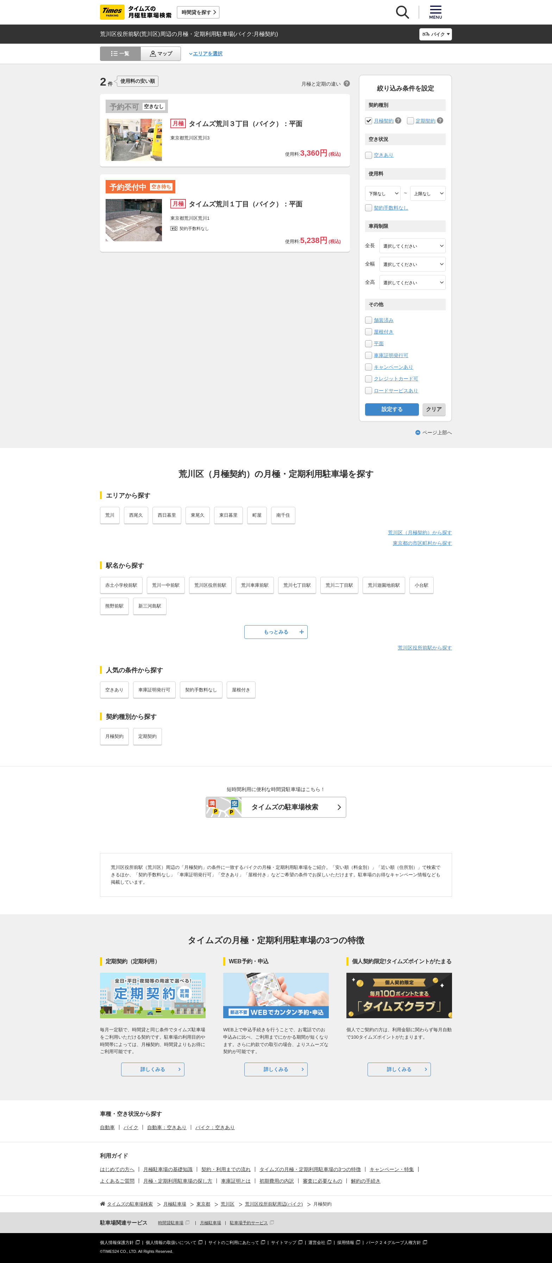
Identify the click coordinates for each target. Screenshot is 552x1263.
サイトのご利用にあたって (233, 1242)
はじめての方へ (117, 1169)
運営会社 (316, 1242)
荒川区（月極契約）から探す (420, 532)
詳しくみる (152, 1069)
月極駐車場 (210, 1222)
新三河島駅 (149, 606)
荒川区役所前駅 (210, 585)
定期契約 (425, 121)
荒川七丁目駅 (297, 585)
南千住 (283, 515)
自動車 (107, 1127)
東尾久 (198, 515)
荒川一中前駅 (166, 585)
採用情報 (345, 1242)
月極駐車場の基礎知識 (168, 1169)
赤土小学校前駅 (121, 585)
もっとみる (276, 632)
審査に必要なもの (322, 1181)
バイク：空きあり (215, 1127)
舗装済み (384, 320)
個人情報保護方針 (117, 1242)
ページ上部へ (437, 432)
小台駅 (421, 585)
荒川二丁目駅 (339, 585)
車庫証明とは (236, 1181)
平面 (379, 343)
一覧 (124, 53)
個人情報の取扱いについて (171, 1242)
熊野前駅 (114, 606)
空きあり (384, 155)
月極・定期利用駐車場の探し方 (177, 1181)
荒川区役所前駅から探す (425, 648)
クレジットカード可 (396, 378)
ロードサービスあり (396, 390)
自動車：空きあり (167, 1127)
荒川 (109, 515)
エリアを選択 (207, 53)
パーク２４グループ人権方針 (393, 1242)
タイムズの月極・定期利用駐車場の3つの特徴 (310, 1169)
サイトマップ (283, 1242)
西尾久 (136, 515)
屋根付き (384, 332)
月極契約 (384, 121)
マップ (164, 53)
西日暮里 (167, 515)
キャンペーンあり (393, 367)
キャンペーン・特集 (392, 1169)
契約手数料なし (391, 208)
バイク (131, 1127)
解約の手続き (366, 1181)
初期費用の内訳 (276, 1181)
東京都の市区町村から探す (422, 543)
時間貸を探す (196, 12)
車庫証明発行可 (391, 355)
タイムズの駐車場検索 (284, 807)
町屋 (257, 515)
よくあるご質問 (117, 1181)
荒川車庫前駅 (255, 585)
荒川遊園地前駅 (384, 585)
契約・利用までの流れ (226, 1169)
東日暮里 (228, 515)
